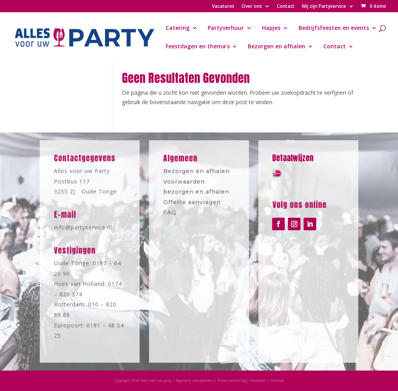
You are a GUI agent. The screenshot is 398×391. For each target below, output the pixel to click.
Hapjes (271, 28)
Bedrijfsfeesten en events (333, 28)
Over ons (251, 6)
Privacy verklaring (230, 380)
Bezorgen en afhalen (276, 47)
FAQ (171, 211)
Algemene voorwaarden (195, 380)
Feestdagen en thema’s (198, 47)
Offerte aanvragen (192, 201)
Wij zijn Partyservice (324, 6)
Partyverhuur (226, 28)
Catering (178, 28)
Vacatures (223, 6)
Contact (286, 6)
